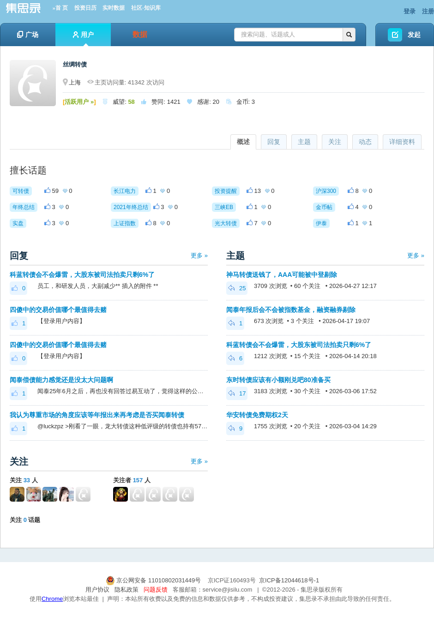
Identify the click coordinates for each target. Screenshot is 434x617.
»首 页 (60, 8)
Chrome (52, 598)
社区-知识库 (146, 8)
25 (237, 288)
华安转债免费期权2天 (257, 415)
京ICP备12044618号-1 (289, 580)
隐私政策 (127, 589)
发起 (414, 34)
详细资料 (402, 141)
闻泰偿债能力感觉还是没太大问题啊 (61, 379)
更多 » (199, 255)
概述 (243, 141)
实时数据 (113, 8)
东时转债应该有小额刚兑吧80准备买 (278, 379)
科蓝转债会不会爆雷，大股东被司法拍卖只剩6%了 (82, 274)
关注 (334, 141)
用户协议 (97, 589)
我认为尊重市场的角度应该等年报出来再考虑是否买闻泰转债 (97, 415)
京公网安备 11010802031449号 (154, 580)
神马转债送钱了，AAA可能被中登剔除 (281, 274)
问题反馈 (156, 589)
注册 (428, 11)
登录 (410, 11)
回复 (273, 141)
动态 (365, 141)
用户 (83, 38)
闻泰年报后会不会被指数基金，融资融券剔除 (291, 309)
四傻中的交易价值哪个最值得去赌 (58, 309)
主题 (304, 141)
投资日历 (85, 8)
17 (237, 393)
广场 (27, 34)
